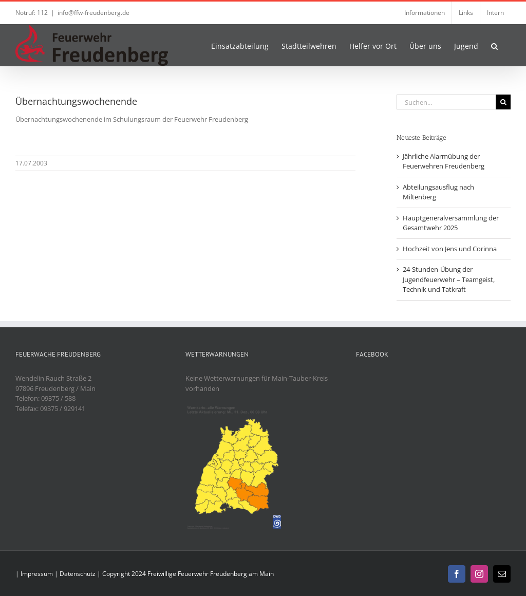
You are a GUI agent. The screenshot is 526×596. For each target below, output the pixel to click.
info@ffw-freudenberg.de (93, 12)
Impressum (37, 573)
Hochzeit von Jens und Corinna (450, 248)
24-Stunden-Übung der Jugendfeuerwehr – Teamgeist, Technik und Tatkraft (449, 279)
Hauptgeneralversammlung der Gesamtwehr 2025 (451, 223)
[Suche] (503, 102)
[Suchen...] (446, 102)
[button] (494, 45)
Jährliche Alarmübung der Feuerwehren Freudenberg (443, 161)
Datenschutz (78, 573)
